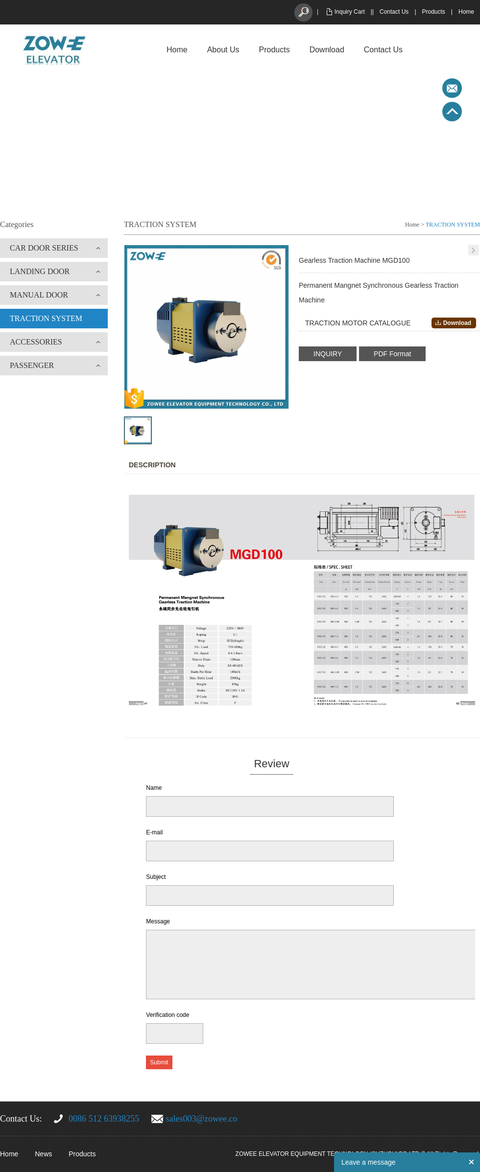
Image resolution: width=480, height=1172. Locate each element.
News (43, 1154)
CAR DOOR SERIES (44, 248)
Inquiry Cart (350, 11)
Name (154, 787)
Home (466, 11)
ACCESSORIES (36, 342)
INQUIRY (327, 354)
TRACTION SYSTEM (46, 318)
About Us (223, 50)
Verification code (167, 1014)
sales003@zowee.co (202, 1119)
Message (158, 921)
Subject (156, 876)
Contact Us (394, 11)
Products (433, 11)
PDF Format (392, 354)
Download (327, 50)
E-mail (154, 832)
